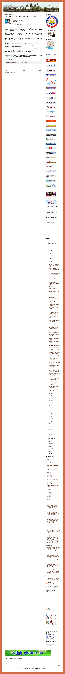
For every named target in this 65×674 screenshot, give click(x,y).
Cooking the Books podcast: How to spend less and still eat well (53, 548)
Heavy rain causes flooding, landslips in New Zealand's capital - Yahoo (53, 527)
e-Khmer (48, 469)
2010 (48, 252)
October (49, 258)
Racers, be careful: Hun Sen (54, 323)
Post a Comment (9, 68)
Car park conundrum (53, 343)
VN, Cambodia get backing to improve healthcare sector (54, 277)
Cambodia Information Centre (52, 465)
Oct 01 (50, 436)
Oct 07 (50, 426)
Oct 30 (50, 261)
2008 (48, 453)
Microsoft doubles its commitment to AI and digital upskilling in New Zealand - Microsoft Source (53, 541)
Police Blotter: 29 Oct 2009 (54, 361)
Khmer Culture (49, 475)
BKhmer (48, 460)
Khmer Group (49, 476)
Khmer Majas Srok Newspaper (52, 479)
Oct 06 (50, 428)
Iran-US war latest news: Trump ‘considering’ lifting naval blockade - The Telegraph (53, 572)
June (49, 443)
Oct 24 (50, 398)
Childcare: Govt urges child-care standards (54, 325)
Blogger (43, 668)
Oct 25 (50, 397)
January (49, 451)
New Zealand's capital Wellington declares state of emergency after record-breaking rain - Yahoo (53, 534)
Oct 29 (50, 263)
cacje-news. (49, 462)
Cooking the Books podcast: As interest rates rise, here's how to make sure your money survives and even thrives (53, 551)
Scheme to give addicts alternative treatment (53, 328)
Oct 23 (50, 400)
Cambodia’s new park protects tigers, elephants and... (54, 390)
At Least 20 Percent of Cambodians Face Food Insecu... (54, 298)
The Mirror (49, 492)
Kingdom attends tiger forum (54, 332)
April (49, 446)
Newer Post (7, 70)
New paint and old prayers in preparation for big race (54, 353)
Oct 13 (50, 416)
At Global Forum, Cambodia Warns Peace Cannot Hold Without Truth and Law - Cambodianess (53, 513)
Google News (49, 472)
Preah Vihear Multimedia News (52, 485)
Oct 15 (50, 413)
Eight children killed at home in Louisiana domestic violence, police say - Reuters (53, 575)
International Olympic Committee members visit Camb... (54, 279)
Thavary (48, 489)
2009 (48, 253)
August (49, 440)
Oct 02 (50, 434)
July (49, 441)
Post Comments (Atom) (14, 72)
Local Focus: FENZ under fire (52, 554)
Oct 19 (50, 406)
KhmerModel (49, 483)
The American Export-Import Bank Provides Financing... (54, 269)
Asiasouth (48, 459)
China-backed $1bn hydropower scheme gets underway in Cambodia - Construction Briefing (53, 509)
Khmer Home (49, 478)
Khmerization (49, 482)
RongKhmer (49, 486)
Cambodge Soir (50, 463)
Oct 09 (50, 423)
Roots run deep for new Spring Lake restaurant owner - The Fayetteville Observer (52, 506)
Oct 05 (50, 429)
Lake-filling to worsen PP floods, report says (53, 313)
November (50, 256)
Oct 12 (50, 418)
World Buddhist (50, 498)
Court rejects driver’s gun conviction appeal (53, 316)
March (49, 448)
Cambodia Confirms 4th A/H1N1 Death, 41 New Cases (54, 295)
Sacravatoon (49, 488)
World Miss (49, 499)
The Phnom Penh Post (51, 493)
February (50, 449)
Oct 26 (50, 395)
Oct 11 (50, 419)
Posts (48, 643)
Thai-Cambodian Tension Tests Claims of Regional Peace (54, 283)
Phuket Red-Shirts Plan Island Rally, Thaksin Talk (54, 374)
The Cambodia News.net (51, 490)
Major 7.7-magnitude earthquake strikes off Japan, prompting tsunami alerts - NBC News (53, 569)
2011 (48, 250)
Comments (49, 645)
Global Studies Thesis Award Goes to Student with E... (54, 368)
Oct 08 (50, 424)
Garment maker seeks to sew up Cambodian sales (54, 274)
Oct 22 (50, 401)
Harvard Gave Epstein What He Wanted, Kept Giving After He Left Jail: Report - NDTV (53, 565)
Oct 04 (50, 431)
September (50, 438)
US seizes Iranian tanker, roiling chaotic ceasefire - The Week (53, 579)
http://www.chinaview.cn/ (18, 20)
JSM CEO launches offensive (54, 345)
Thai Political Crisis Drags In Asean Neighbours (54, 382)
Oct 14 (50, 415)
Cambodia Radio (50, 466)
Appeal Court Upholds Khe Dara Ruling (54, 287)
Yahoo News (49, 500)
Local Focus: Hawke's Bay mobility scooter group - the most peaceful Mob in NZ (53, 556)
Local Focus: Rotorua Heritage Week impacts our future (52, 560)
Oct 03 (50, 433)
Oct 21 (50, 403)
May (49, 444)
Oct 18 (50, 408)
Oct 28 (50, 392)
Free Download (50, 470)
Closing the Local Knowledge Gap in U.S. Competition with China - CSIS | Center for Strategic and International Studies (53, 521)
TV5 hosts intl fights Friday (54, 355)
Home (24, 70)
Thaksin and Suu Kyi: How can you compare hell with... (54, 265)
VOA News (49, 496)
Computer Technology (50, 638)
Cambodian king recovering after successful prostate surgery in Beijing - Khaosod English (53, 516)
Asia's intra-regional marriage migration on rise (54, 376)
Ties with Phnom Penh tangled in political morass (54, 384)
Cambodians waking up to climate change (54, 366)
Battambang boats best (53, 356)
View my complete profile (50, 592)
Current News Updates (51, 468)
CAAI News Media (50, 583)
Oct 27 (50, 393)
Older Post (40, 70)
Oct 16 (50, 411)
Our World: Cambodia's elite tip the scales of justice (54, 379)
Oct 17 (50, 410)
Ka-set (48, 473)
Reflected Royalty (52, 301)
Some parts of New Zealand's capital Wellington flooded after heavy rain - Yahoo (52, 538)
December (50, 255)
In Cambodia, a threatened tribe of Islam (54, 271)
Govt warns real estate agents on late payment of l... (54, 348)
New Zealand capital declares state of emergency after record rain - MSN (53, 531)
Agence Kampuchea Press (52, 458)
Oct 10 (50, 421)
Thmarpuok (49, 495)
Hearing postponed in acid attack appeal (54, 321)
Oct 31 (50, 259)
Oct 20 (50, 405)
